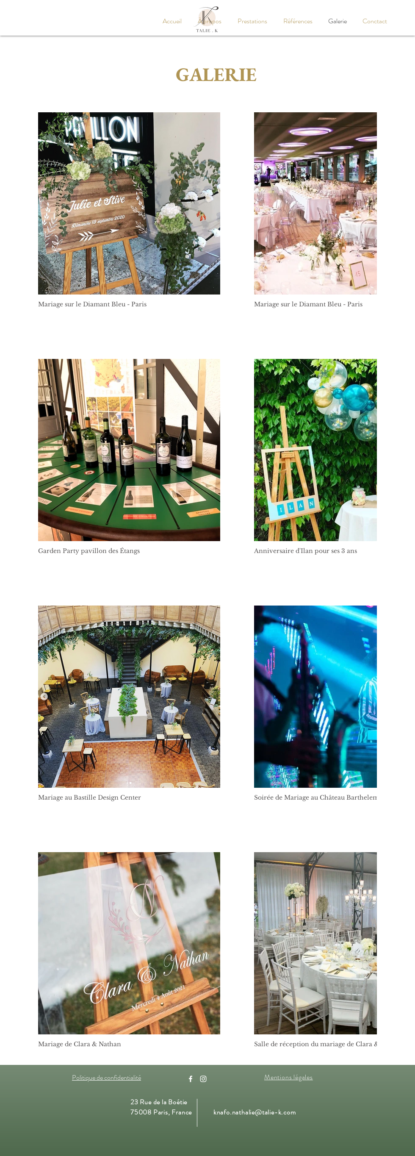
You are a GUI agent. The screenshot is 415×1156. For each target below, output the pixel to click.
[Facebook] (190, 1079)
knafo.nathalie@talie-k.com (254, 1112)
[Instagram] (203, 1079)
